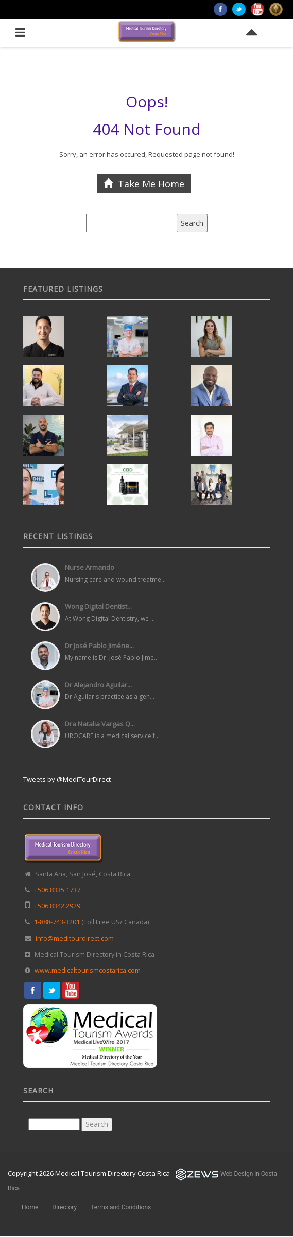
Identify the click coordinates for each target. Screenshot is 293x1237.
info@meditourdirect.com (75, 938)
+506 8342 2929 (57, 906)
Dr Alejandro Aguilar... (98, 684)
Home (30, 1207)
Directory (64, 1207)
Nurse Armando (89, 567)
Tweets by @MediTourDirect (67, 779)
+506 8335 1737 (57, 890)
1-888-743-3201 (57, 922)
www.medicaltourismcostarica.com (88, 970)
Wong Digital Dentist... (98, 606)
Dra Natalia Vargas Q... (100, 723)
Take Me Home (144, 183)
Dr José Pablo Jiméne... (99, 645)
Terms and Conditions (121, 1207)
